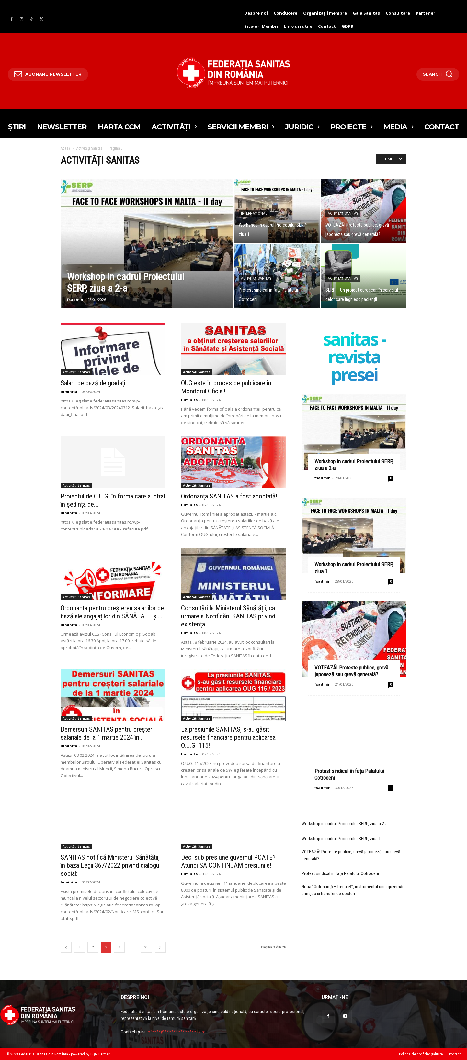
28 (146, 947)
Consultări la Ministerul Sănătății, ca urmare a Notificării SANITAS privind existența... (228, 616)
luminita (69, 391)
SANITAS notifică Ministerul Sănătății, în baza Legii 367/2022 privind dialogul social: (111, 865)
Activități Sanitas (89, 148)
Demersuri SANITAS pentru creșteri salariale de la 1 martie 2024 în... (107, 733)
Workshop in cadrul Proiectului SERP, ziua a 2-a (345, 823)
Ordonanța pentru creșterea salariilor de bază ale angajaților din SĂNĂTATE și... (112, 612)
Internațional (254, 213)
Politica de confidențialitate (421, 1054)
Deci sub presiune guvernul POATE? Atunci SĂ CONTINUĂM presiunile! (228, 861)
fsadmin (75, 299)
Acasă (65, 148)
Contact (455, 1054)
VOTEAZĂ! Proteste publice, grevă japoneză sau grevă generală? (351, 671)
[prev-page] (66, 947)
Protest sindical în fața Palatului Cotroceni (340, 873)
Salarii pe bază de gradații (94, 383)
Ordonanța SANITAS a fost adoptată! (229, 496)
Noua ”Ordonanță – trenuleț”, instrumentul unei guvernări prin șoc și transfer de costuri (353, 890)
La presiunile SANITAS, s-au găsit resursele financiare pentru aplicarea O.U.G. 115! (228, 737)
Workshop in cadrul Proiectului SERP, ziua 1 (341, 838)
